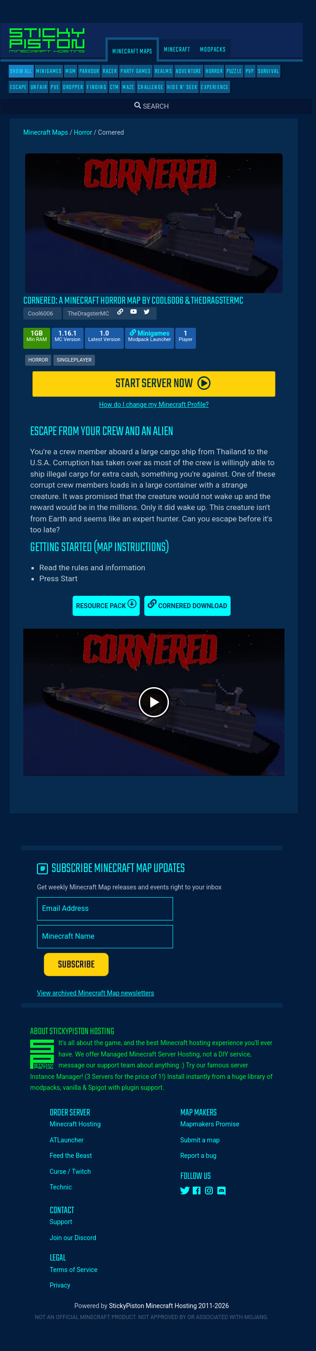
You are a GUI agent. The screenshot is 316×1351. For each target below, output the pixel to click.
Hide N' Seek (189, 87)
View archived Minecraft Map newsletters (101, 993)
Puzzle (240, 71)
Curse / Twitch (76, 1171)
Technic (67, 1187)
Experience (221, 87)
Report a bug (205, 1155)
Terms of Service (80, 1269)
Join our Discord (79, 1237)
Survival (275, 71)
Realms (170, 71)
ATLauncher (73, 1140)
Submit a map (206, 1140)
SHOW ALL (27, 71)
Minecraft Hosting (81, 1124)
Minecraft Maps (138, 52)
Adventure (195, 71)
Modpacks (219, 50)
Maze (135, 87)
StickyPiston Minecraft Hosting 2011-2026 (176, 1305)
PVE (61, 87)
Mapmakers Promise (216, 1124)
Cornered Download (193, 604)
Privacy (66, 1285)
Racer (116, 71)
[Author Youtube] (140, 313)
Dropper (79, 87)
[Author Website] (126, 313)
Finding (102, 87)
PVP (256, 71)
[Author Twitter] (153, 313)
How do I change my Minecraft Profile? (160, 404)
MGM (77, 71)
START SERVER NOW (169, 384)
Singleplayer (80, 360)
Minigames (55, 71)
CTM (121, 87)
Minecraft (183, 50)
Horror (220, 71)
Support (67, 1221)
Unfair (45, 87)
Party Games (142, 71)
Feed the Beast (77, 1155)
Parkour (95, 71)
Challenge (157, 87)
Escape (24, 87)
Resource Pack (112, 604)
